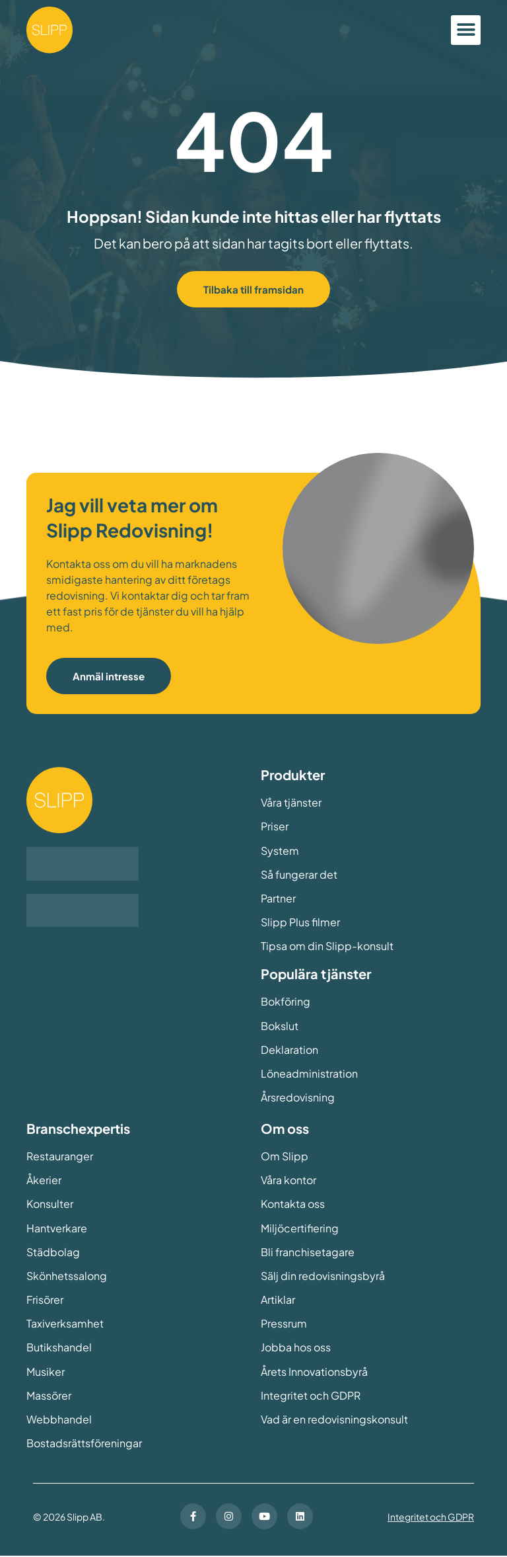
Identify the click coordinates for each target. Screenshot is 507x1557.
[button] (466, 30)
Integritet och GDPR (431, 1518)
